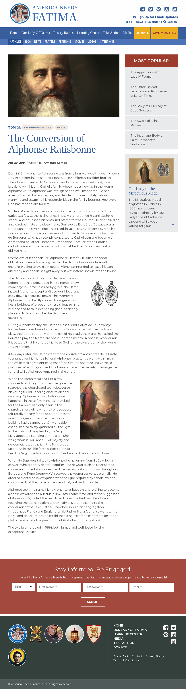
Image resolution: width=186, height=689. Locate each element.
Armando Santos (55, 162)
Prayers (49, 41)
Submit (93, 602)
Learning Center (88, 33)
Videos (92, 41)
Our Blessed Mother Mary (37, 127)
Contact (137, 656)
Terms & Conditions (126, 660)
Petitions (65, 41)
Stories (79, 41)
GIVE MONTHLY (164, 33)
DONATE (142, 33)
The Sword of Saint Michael (144, 123)
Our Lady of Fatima (36, 33)
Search (170, 21)
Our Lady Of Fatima (130, 630)
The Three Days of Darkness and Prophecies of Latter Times (148, 91)
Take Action (111, 33)
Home (14, 33)
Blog (129, 21)
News (140, 21)
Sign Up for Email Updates (155, 17)
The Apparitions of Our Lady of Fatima (147, 74)
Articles (15, 41)
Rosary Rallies (63, 33)
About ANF (120, 656)
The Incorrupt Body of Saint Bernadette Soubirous (146, 140)
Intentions (107, 41)
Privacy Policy (155, 656)
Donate (120, 647)
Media (127, 33)
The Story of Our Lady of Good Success (148, 108)
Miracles (61, 127)
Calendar (153, 21)
